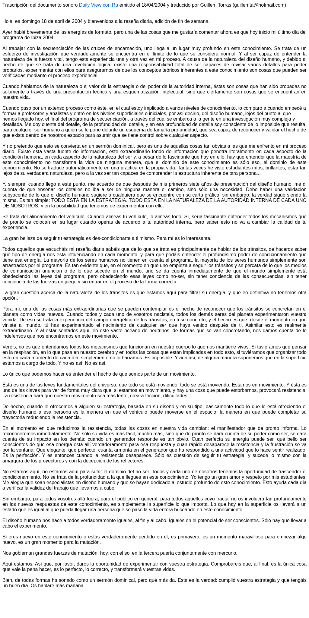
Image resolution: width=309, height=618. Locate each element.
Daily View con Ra (98, 5)
